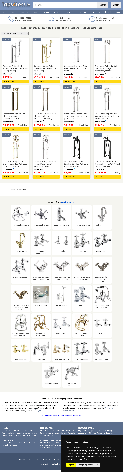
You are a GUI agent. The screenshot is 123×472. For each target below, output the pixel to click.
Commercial (81, 14)
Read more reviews (50, 417)
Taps (3, 14)
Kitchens (47, 14)
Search (102, 6)
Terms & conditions (51, 461)
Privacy (22, 461)
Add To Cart (9, 83)
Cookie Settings (34, 461)
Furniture (36, 14)
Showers (12, 14)
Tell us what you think (71, 417)
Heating (69, 14)
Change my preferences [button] (88, 464)
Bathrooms (24, 14)
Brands (118, 14)
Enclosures (58, 14)
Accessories (95, 14)
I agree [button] (71, 464)
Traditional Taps (68, 204)
